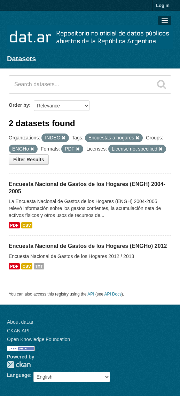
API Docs (113, 294)
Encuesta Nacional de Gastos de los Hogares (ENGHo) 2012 (88, 246)
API (90, 294)
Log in (163, 5)
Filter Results (28, 159)
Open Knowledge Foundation (38, 339)
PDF (14, 225)
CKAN (19, 364)
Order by (19, 105)
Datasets (21, 59)
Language (18, 375)
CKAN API (18, 330)
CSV (27, 225)
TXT (39, 266)
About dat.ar (20, 322)
